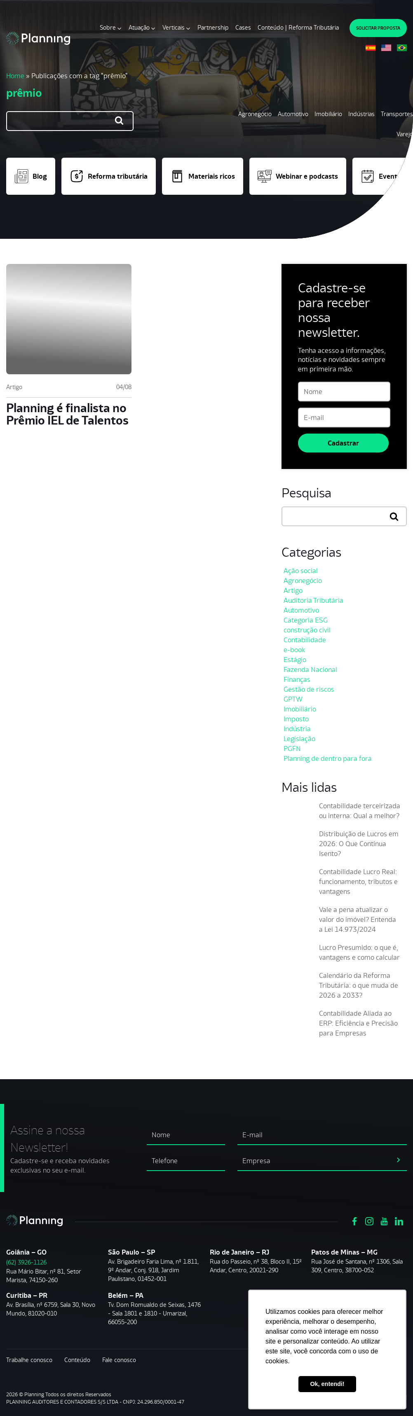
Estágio (295, 660)
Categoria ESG (306, 620)
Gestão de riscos (309, 689)
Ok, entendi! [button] (327, 1384)
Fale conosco (119, 1359)
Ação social (301, 571)
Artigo (14, 386)
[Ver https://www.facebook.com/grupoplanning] (354, 1221)
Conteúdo (77, 1359)
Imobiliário (328, 113)
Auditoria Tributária (313, 600)
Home (15, 76)
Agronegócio (255, 113)
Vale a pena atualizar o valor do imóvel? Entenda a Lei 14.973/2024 (357, 919)
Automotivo (293, 113)
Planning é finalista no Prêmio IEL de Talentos (67, 414)
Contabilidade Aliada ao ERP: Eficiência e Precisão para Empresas (358, 1023)
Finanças (297, 679)
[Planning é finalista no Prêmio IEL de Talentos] (68, 319)
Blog (30, 176)
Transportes (397, 113)
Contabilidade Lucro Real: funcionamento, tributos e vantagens (358, 882)
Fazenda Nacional (310, 669)
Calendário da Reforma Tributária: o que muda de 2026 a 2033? (358, 985)
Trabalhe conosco (29, 1359)
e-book (294, 650)
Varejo (405, 134)
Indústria (297, 729)
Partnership (213, 27)
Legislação (299, 739)
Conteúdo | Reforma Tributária (298, 27)
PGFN (292, 748)
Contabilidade (305, 640)
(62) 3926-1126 (26, 1262)
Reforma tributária (109, 176)
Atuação (139, 27)
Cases (243, 27)
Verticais (173, 27)
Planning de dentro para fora (328, 758)
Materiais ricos (202, 176)
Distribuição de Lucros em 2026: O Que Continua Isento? (359, 844)
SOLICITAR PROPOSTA (378, 28)
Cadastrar (343, 443)
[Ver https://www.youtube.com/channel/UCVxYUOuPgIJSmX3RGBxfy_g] (384, 1221)
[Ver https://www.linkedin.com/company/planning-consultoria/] (399, 1221)
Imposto (296, 719)
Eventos (383, 176)
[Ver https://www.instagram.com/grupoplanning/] (369, 1221)
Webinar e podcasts (298, 176)
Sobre (108, 27)
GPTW (293, 699)
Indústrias (361, 113)
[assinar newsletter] (398, 1159)
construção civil (307, 630)
